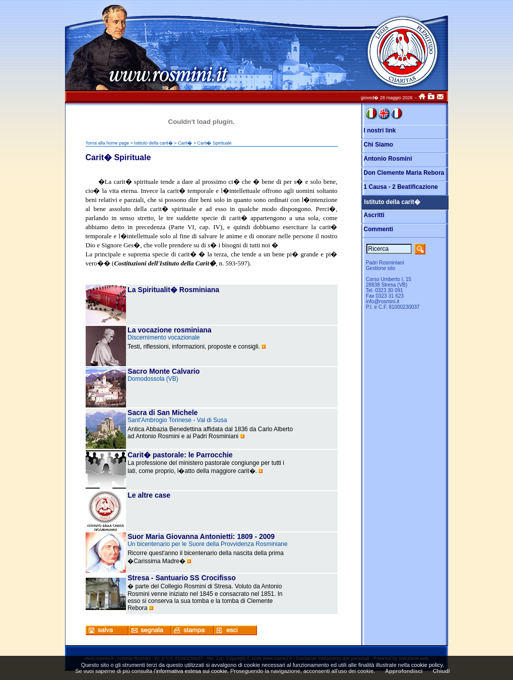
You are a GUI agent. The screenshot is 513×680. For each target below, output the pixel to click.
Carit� (185, 143)
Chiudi (441, 671)
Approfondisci (404, 671)
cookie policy (426, 665)
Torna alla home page (108, 143)
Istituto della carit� (153, 143)
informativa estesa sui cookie (191, 671)
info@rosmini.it (382, 301)
